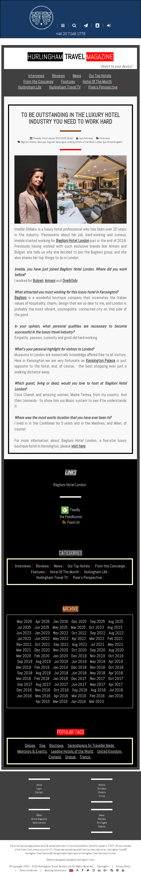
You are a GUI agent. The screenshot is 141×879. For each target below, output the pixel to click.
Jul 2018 (61, 672)
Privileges (102, 822)
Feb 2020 (41, 655)
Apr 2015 (43, 701)
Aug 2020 (116, 649)
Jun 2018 (79, 672)
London (98, 142)
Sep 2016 (79, 689)
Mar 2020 (23, 655)
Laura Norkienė (86, 138)
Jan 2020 (60, 655)
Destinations (39, 822)
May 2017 (97, 684)
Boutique (41, 142)
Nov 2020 (60, 649)
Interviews (104, 138)
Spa (104, 142)
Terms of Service (28, 870)
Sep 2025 (97, 621)
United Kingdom (114, 142)
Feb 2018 (41, 678)
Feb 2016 (97, 695)
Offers (39, 815)
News (59, 565)
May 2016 (42, 695)
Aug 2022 (116, 632)
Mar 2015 (60, 701)
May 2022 (60, 638)
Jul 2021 (97, 644)
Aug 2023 (114, 627)
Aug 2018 (43, 672)
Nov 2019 (97, 655)
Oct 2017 (115, 678)
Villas (102, 796)
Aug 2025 (115, 621)
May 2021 (115, 644)
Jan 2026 (60, 621)
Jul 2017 (61, 684)
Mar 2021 (23, 649)
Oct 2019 (115, 655)
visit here (78, 446)
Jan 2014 (78, 701)
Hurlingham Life (96, 571)
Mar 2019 (23, 667)
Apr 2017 (116, 684)
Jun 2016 (24, 695)
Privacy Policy (123, 866)
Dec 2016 (24, 689)
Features (38, 571)
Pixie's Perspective (88, 577)
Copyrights (103, 866)
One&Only (69, 280)
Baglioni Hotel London (72, 240)
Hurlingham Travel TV (52, 577)
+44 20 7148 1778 (70, 33)
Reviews (43, 565)
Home (39, 785)
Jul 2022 (24, 638)
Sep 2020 (97, 649)
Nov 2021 (24, 644)
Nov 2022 (60, 632)
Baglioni (20, 297)
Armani (50, 280)
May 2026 (24, 621)
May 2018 (97, 672)
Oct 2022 (79, 632)
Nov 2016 (42, 689)
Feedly (70, 509)
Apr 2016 (61, 695)
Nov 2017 (97, 678)
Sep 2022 (97, 632)
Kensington (61, 142)
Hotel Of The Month (65, 571)
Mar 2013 (96, 701)
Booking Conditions (55, 870)
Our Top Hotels (80, 565)
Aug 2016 (98, 689)
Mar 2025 (78, 627)
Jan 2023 (42, 632)
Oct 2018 (115, 667)
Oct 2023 (96, 627)
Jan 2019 (60, 667)
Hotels (101, 785)
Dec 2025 (79, 621)
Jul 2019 (61, 661)
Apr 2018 (116, 672)
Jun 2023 (23, 632)
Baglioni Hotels (28, 142)
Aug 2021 (79, 644)
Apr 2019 (116, 661)
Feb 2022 (115, 638)
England (50, 142)
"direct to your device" (116, 66)
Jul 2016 (116, 689)
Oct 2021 (42, 644)
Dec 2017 (79, 678)
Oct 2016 (61, 689)
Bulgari (38, 280)
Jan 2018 (60, 678)
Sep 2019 (24, 661)
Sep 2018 (24, 672)
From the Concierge (111, 565)
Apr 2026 (43, 621)
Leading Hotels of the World (81, 142)
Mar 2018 (23, 678)
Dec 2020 (42, 649)
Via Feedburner (71, 516)
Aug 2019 (43, 661)
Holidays (101, 788)
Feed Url (71, 522)
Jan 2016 (115, 695)
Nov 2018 (97, 667)
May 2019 (97, 661)
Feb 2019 (41, 667)
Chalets (102, 792)
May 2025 (60, 627)
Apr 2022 (79, 638)
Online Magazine (39, 819)
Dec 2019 (79, 655)
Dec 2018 (79, 667)
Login (39, 788)
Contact (39, 792)
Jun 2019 (79, 661)
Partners (102, 819)
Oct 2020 (79, 649)
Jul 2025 (24, 627)
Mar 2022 (96, 638)
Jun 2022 (42, 638)
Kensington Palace (100, 360)
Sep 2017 (24, 684)
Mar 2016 (79, 695)
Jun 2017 (79, 684)
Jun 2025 (41, 627)
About (102, 815)
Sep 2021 (61, 644)
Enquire (101, 826)
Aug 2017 (43, 684)
